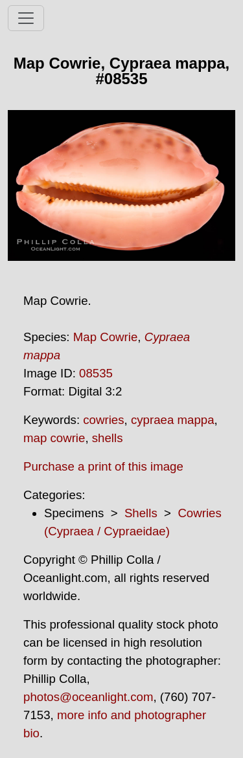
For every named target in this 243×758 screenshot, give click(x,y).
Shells (140, 513)
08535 (96, 373)
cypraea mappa (172, 420)
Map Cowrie (105, 337)
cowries (103, 420)
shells (107, 438)
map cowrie (54, 438)
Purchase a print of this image (103, 466)
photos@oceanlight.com (88, 697)
